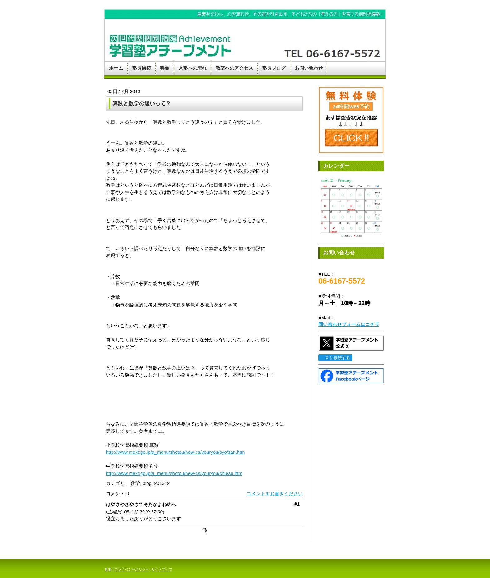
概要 (108, 569)
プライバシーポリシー (131, 569)
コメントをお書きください (275, 493)
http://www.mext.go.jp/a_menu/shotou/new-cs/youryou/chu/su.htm (174, 473)
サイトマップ (162, 569)
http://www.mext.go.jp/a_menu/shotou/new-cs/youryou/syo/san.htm (175, 452)
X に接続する (335, 357)
